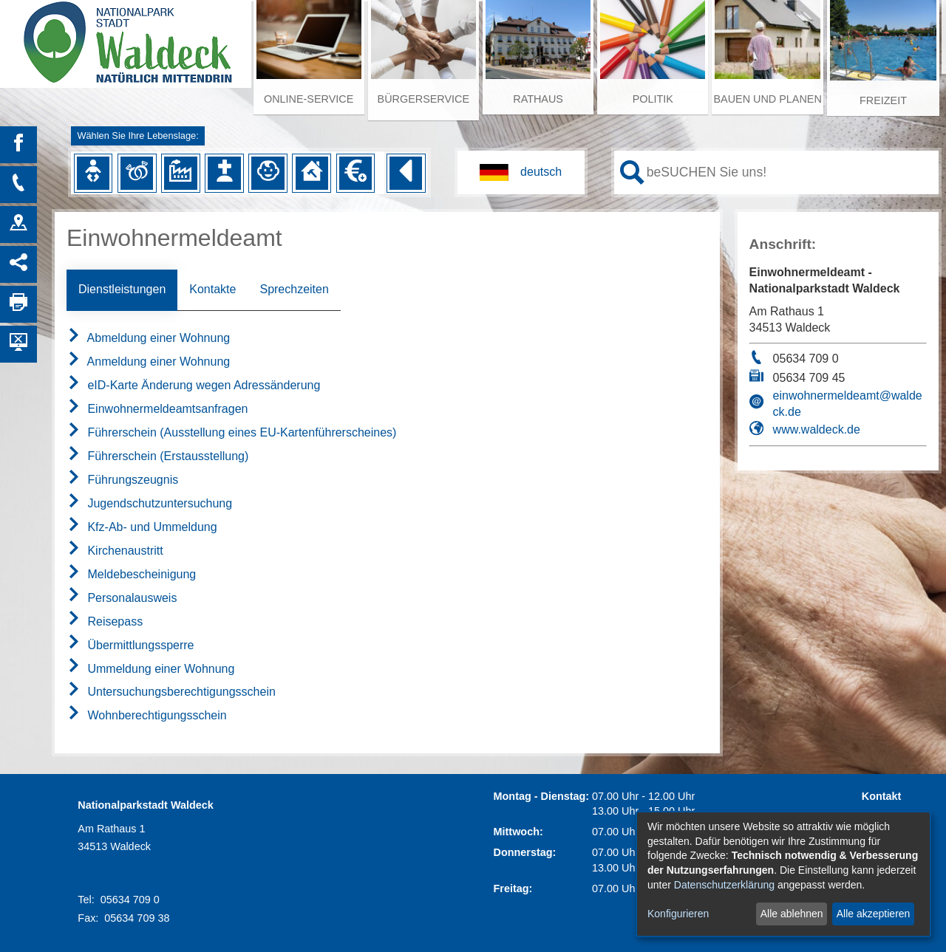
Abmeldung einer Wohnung (148, 338)
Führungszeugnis (122, 479)
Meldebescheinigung (131, 574)
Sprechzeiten (293, 289)
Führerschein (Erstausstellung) (157, 456)
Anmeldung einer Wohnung (148, 361)
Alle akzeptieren (874, 914)
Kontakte (212, 289)
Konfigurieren (678, 914)
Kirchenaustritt (115, 550)
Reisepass (105, 621)
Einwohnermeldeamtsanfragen (157, 409)
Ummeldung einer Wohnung (150, 668)
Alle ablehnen (791, 914)
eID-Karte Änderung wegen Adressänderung (193, 385)
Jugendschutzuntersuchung (149, 503)
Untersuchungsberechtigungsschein (171, 691)
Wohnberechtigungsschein (147, 715)
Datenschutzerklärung (724, 885)
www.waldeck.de (816, 429)
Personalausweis (122, 598)
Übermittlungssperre (130, 645)
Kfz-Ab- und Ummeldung (142, 527)
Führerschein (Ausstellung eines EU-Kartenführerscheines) (231, 432)
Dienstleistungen (122, 289)
